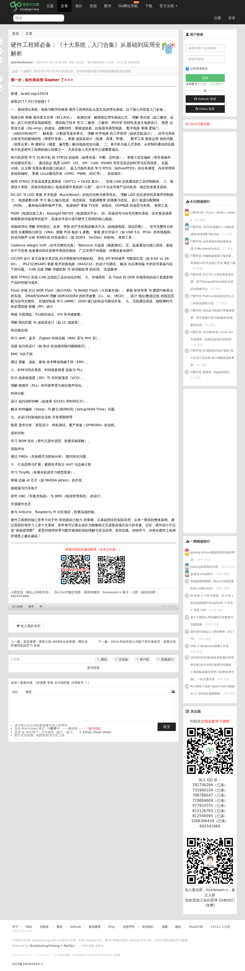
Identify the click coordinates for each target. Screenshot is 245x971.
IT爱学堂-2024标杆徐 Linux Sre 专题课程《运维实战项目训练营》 (212, 335)
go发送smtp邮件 (201, 574)
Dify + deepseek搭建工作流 (209, 646)
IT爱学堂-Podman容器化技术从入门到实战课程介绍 (212, 299)
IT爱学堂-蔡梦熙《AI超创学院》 (211, 372)
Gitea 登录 (205, 109)
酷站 (178, 927)
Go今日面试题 (200, 124)
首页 (15, 33)
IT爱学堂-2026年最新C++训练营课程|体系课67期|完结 (212, 230)
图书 (107, 6)
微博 (31, 606)
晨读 (59, 927)
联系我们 (148, 927)
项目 (78, 6)
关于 (15, 927)
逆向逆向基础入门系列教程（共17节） (212, 635)
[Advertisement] (214, 162)
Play (111, 927)
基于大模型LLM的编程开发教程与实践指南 (212, 621)
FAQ (29, 927)
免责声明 (129, 927)
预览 (28, 692)
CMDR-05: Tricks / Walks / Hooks (212, 216)
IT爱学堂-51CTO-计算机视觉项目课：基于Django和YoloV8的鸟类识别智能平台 (212, 282)
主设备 (121, 659)
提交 (166, 727)
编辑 (15, 692)
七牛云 (99, 945)
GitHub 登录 (205, 99)
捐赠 (164, 927)
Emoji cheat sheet (97, 732)
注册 (217, 18)
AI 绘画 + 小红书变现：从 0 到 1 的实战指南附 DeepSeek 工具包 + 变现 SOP (212, 603)
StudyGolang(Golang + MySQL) (52, 945)
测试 (102, 659)
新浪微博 (94, 927)
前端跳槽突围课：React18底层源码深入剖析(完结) (212, 585)
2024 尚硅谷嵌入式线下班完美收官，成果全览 (143, 641)
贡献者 (44, 927)
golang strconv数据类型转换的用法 (212, 556)
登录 (231, 18)
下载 (148, 6)
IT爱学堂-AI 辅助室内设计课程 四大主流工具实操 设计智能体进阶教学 (212, 358)
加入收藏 (17, 606)
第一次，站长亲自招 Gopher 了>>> (42, 80)
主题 (50, 6)
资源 (93, 6)
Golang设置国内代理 (204, 567)
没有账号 (77, 682)
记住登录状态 (197, 69)
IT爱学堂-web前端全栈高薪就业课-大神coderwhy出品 (211, 245)
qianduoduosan (22, 62)
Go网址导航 (128, 4)
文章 (64, 6)
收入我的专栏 (29, 626)
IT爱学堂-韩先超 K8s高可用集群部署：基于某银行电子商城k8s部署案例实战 (212, 318)
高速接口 (165, 659)
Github (75, 927)
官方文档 (168, 6)
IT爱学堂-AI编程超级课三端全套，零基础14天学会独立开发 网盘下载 (212, 259)
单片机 (142, 659)
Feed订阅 (196, 927)
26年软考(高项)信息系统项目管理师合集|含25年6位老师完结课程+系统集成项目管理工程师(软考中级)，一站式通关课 (212, 668)
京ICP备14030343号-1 (27, 964)
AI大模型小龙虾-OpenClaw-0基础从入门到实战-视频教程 (212, 690)
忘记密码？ (217, 84)
